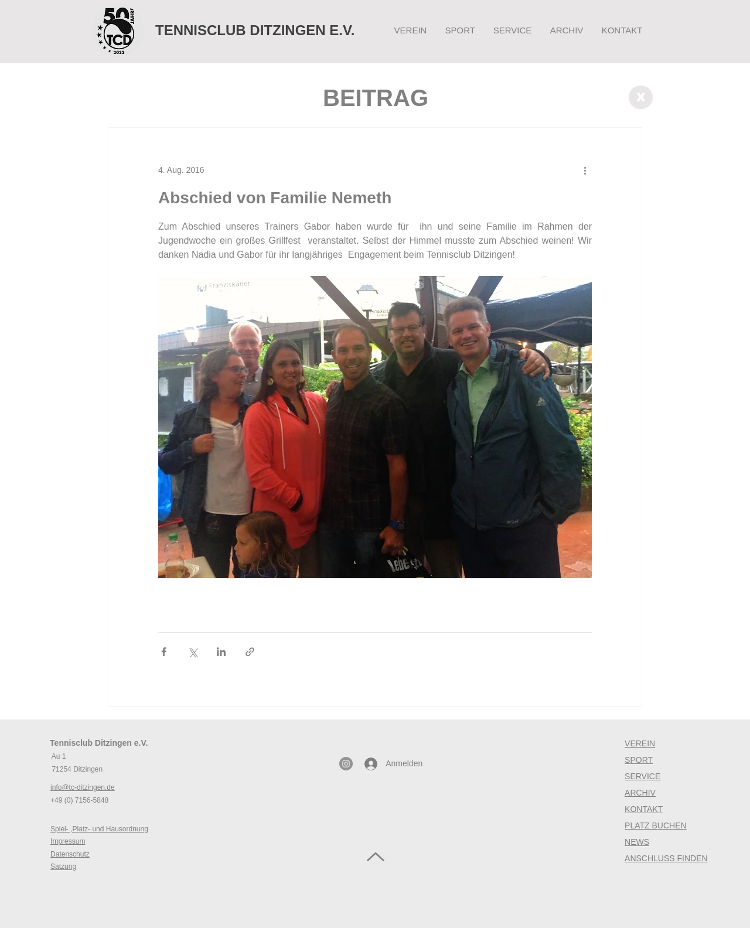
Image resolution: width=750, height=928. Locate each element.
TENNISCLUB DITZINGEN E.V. (254, 30)
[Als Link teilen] (249, 651)
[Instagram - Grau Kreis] (346, 763)
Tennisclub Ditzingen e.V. (99, 743)
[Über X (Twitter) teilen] (192, 651)
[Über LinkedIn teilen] (221, 651)
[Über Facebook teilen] (163, 651)
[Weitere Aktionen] (585, 170)
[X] (641, 97)
